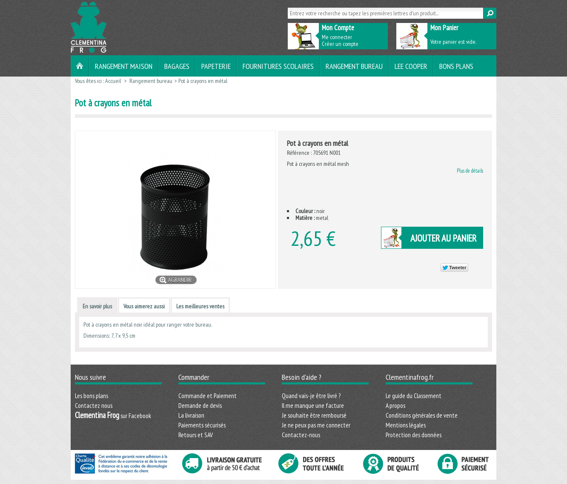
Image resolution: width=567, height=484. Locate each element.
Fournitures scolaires (278, 66)
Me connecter (337, 37)
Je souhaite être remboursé (314, 415)
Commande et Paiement (207, 395)
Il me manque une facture (313, 405)
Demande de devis (200, 405)
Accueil (113, 81)
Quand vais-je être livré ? (311, 395)
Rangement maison (123, 66)
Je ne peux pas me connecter (316, 425)
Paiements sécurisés (202, 425)
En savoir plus (97, 306)
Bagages (176, 66)
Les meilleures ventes (200, 306)
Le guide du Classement (413, 395)
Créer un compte (340, 43)
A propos (395, 405)
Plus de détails (470, 170)
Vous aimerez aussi (144, 306)
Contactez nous (93, 405)
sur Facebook (113, 415)
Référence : (300, 153)
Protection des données (413, 434)
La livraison (191, 415)
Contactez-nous (301, 434)
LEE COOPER (411, 66)
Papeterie (216, 66)
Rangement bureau (354, 66)
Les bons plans (91, 395)
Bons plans (456, 66)
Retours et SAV (195, 434)
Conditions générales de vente (422, 415)
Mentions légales (406, 425)
